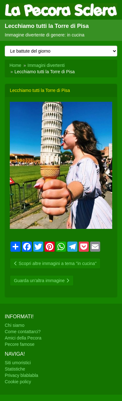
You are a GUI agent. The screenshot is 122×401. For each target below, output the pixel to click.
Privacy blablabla (21, 375)
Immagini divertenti (46, 65)
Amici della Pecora (23, 337)
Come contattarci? (23, 331)
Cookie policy (18, 381)
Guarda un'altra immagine (42, 280)
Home (15, 65)
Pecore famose (19, 344)
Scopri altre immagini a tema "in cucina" (55, 263)
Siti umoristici (18, 362)
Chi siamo (14, 325)
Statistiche (15, 369)
